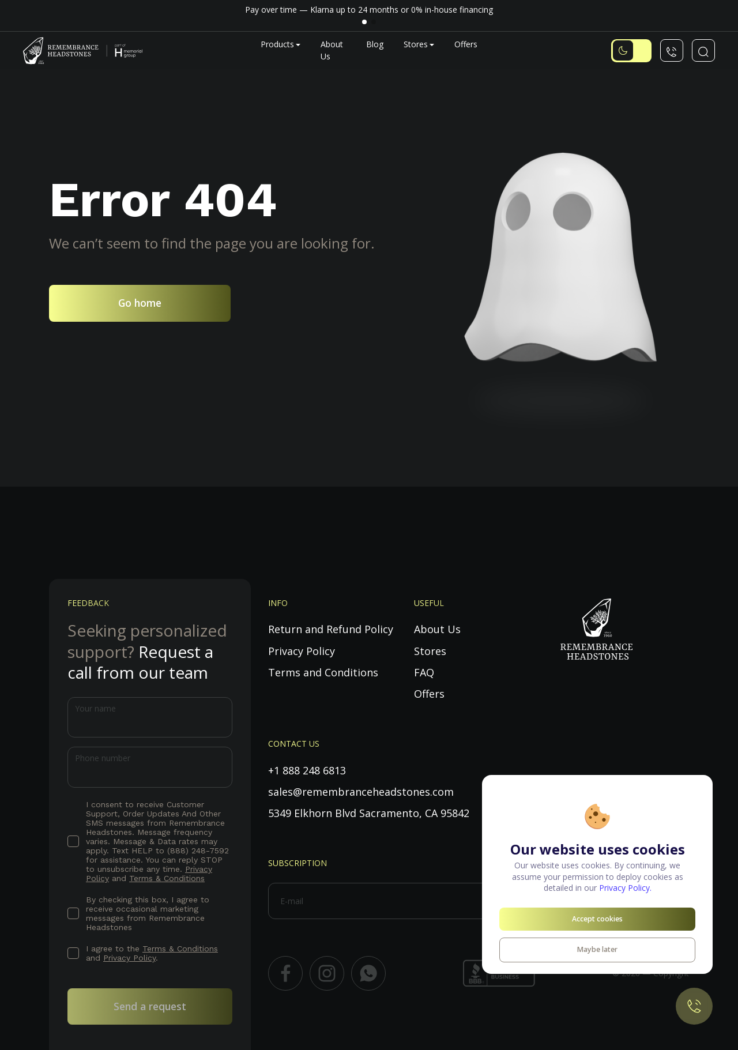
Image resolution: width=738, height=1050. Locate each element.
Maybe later (597, 949)
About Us (437, 629)
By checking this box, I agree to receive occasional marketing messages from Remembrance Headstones (147, 913)
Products (277, 44)
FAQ (424, 672)
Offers (465, 44)
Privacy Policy (129, 957)
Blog (374, 44)
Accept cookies (597, 919)
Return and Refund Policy (330, 629)
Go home (139, 303)
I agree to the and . (152, 953)
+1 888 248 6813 (307, 770)
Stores (416, 44)
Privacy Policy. (625, 887)
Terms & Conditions (167, 878)
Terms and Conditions (323, 672)
